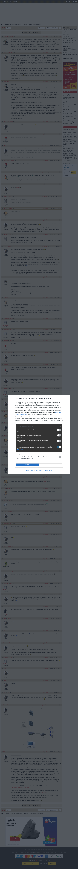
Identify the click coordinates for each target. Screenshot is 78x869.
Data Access (39, 470)
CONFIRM (27, 465)
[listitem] (39, 426)
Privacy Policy (48, 470)
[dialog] (39, 434)
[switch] (59, 430)
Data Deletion (29, 470)
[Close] (67, 398)
